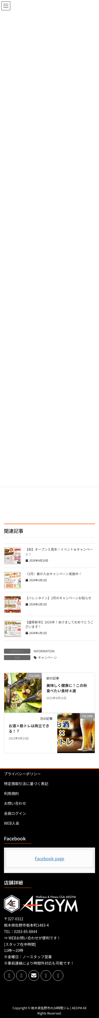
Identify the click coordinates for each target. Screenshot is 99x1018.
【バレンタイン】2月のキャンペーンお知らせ (58, 598)
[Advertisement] (49, 491)
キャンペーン (47, 657)
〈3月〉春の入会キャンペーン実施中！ (53, 573)
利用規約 (11, 793)
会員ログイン (15, 813)
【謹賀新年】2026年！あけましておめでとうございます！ (59, 624)
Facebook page (49, 858)
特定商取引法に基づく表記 (26, 783)
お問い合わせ (15, 803)
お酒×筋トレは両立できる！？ (29, 728)
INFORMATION (44, 651)
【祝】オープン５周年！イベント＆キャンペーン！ (59, 551)
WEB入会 (11, 823)
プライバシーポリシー (22, 773)
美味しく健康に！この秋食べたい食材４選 (66, 688)
